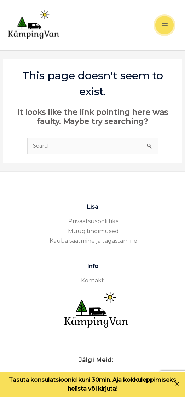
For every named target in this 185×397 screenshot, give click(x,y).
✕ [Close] (177, 384)
